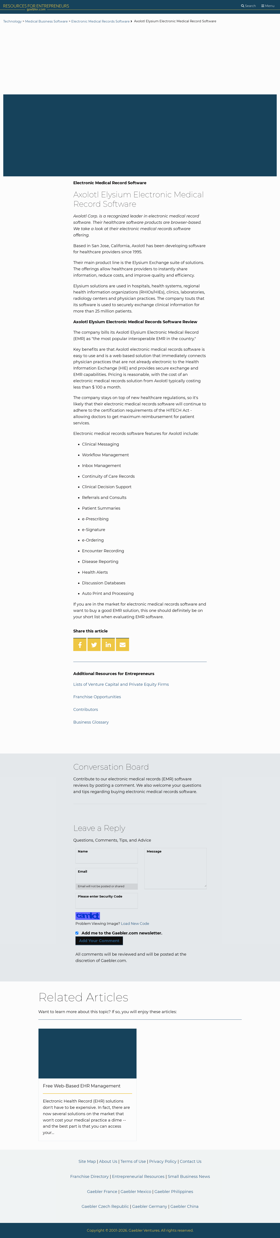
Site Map (87, 1161)
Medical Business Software (46, 21)
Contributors (85, 709)
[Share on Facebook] (79, 644)
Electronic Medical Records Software (100, 21)
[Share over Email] (122, 644)
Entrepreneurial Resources (138, 1176)
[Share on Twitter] (94, 644)
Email (82, 871)
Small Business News (189, 1176)
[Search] (248, 6)
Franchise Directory (89, 1176)
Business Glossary (91, 722)
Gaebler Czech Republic (105, 1206)
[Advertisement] (140, 59)
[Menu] (268, 6)
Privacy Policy (163, 1161)
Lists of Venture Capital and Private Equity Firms (121, 684)
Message (154, 851)
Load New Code (135, 923)
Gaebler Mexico (136, 1191)
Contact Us (190, 1161)
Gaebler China (184, 1206)
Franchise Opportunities (97, 697)
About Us (108, 1161)
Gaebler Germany (149, 1206)
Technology (12, 21)
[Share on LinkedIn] (108, 644)
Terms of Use (133, 1161)
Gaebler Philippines (173, 1191)
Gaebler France (102, 1191)
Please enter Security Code (100, 896)
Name (83, 851)
